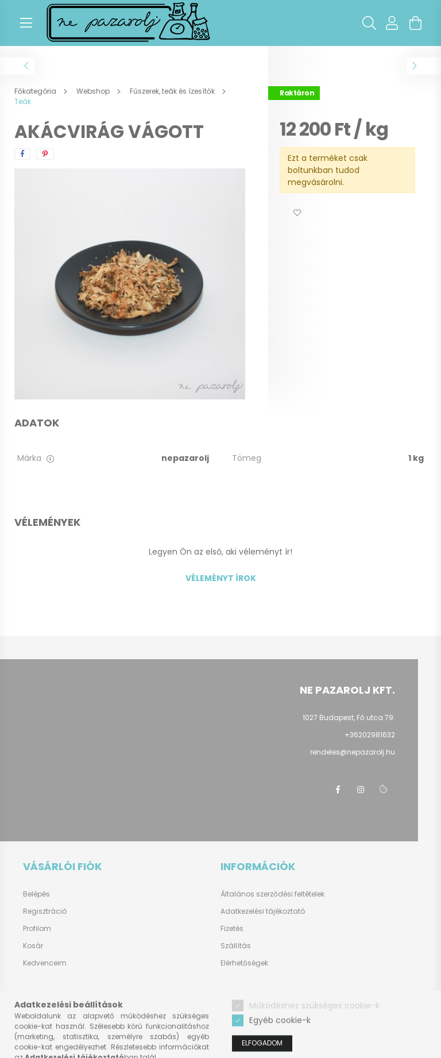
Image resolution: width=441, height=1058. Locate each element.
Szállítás (235, 946)
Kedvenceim (45, 963)
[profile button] (392, 22)
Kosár (33, 946)
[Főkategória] (36, 91)
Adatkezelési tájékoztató (262, 911)
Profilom (37, 929)
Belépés (36, 894)
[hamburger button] (25, 22)
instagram (360, 789)
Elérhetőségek (244, 963)
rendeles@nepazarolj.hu (352, 752)
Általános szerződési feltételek (272, 894)
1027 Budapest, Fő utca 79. (349, 717)
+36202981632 (370, 735)
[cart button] (415, 22)
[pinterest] (45, 154)
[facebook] (22, 154)
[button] (296, 213)
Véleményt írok (220, 578)
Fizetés (231, 928)
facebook (337, 789)
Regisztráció (45, 911)
